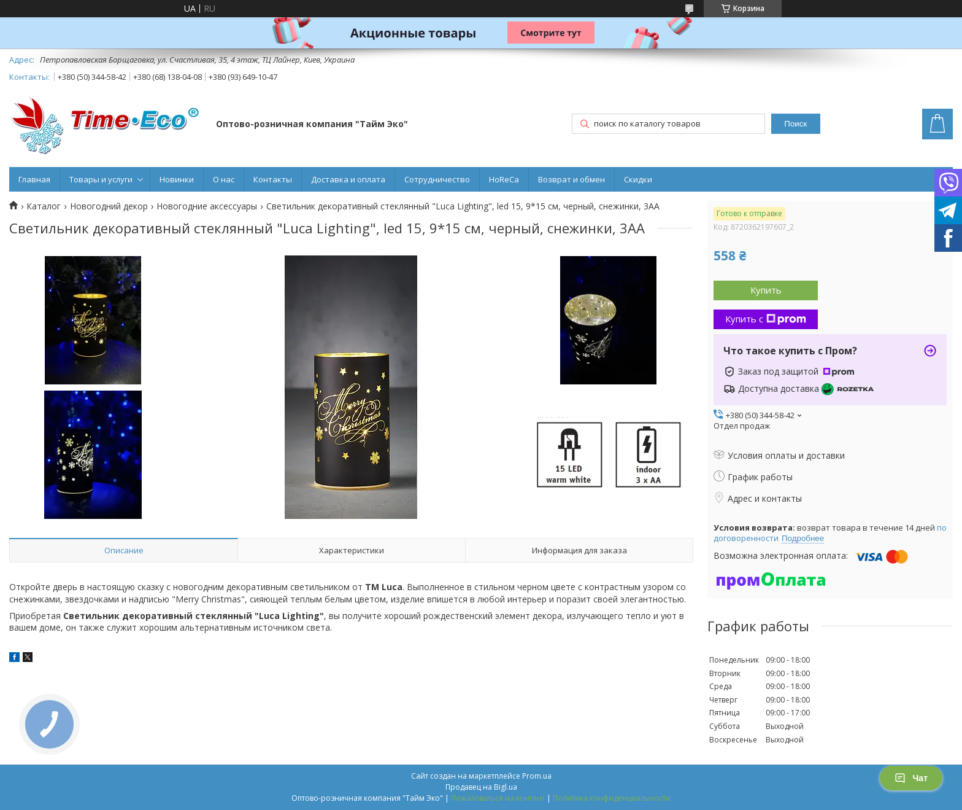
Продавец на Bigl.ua (481, 787)
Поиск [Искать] (795, 123)
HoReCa (504, 179)
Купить (766, 290)
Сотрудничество (437, 179)
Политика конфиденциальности (612, 798)
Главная (34, 179)
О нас (223, 179)
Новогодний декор (109, 206)
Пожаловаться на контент (498, 798)
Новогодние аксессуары (206, 206)
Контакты (272, 179)
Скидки (638, 179)
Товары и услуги (101, 179)
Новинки (177, 179)
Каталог (43, 206)
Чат (911, 778)
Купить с (765, 319)
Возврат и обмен (571, 179)
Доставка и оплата (348, 179)
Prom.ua (537, 776)
